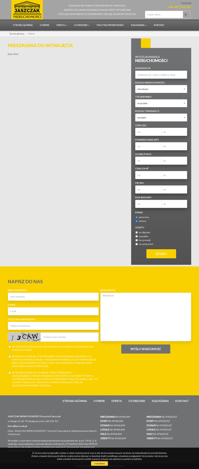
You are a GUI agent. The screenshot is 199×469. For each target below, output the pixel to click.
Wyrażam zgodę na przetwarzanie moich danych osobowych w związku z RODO (51, 348)
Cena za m (142, 168)
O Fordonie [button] (82, 25)
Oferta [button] (61, 25)
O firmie (44, 25)
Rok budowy (143, 197)
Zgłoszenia (160, 401)
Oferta (116, 401)
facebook (141, 14)
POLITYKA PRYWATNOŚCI (110, 25)
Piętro (139, 183)
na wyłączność (144, 244)
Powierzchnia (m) (147, 139)
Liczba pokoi (143, 154)
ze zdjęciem (143, 232)
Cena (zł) (140, 125)
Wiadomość (108, 290)
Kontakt (159, 25)
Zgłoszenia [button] (139, 25)
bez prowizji (143, 240)
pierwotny (142, 217)
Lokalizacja (142, 68)
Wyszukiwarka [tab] (136, 43)
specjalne (142, 236)
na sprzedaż (162, 416)
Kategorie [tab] (146, 43)
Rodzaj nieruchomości (150, 82)
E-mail (12, 304)
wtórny (141, 221)
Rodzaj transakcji (147, 111)
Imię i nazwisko (17, 290)
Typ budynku (143, 96)
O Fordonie (136, 401)
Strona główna (23, 25)
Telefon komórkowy (21, 319)
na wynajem (115, 416)
